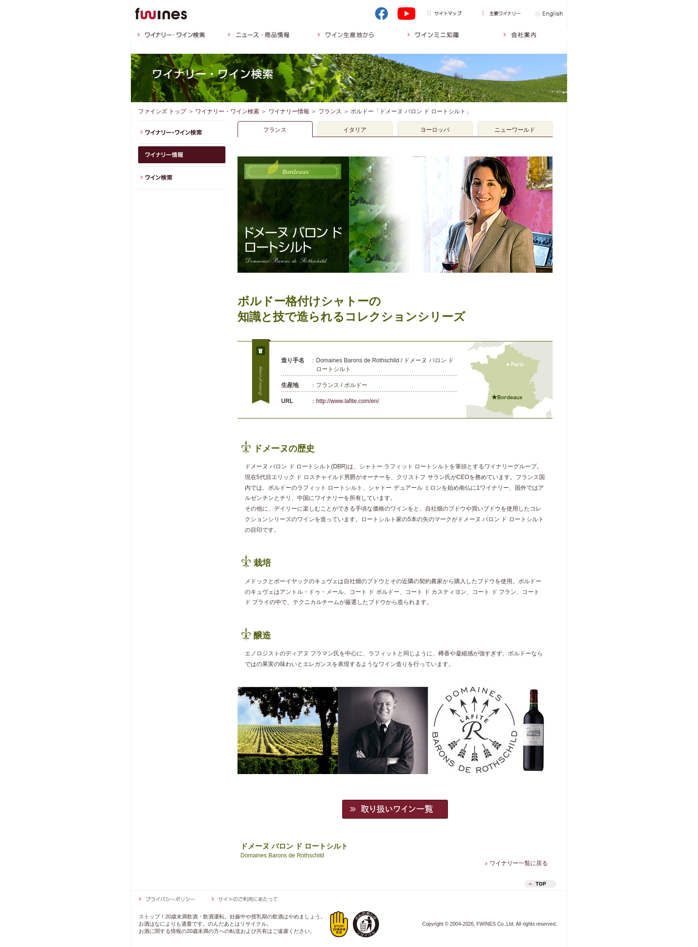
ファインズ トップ (162, 111)
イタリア (354, 129)
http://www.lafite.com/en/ (347, 401)
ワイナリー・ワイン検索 (227, 111)
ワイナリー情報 (289, 111)
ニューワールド (514, 129)
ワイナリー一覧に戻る (516, 863)
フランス (330, 111)
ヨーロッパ (434, 129)
